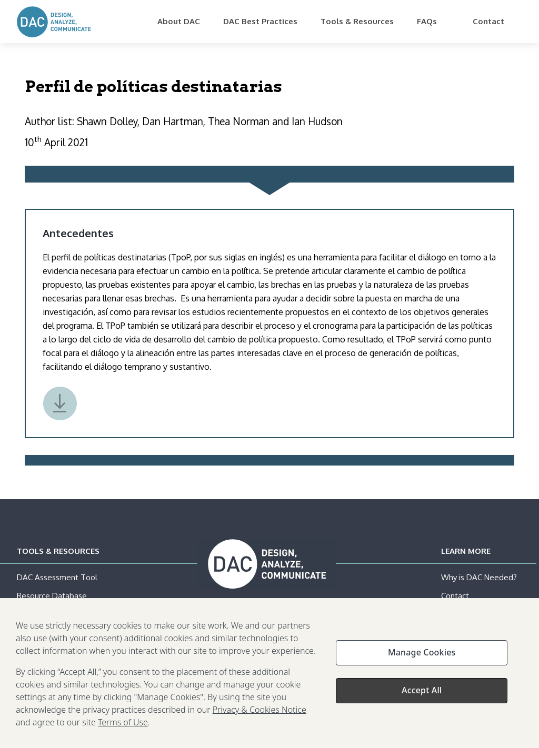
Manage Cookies (421, 655)
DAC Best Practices (260, 21)
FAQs (427, 21)
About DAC (178, 21)
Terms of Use (123, 725)
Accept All (422, 693)
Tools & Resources (357, 21)
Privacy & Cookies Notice (259, 712)
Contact (488, 21)
